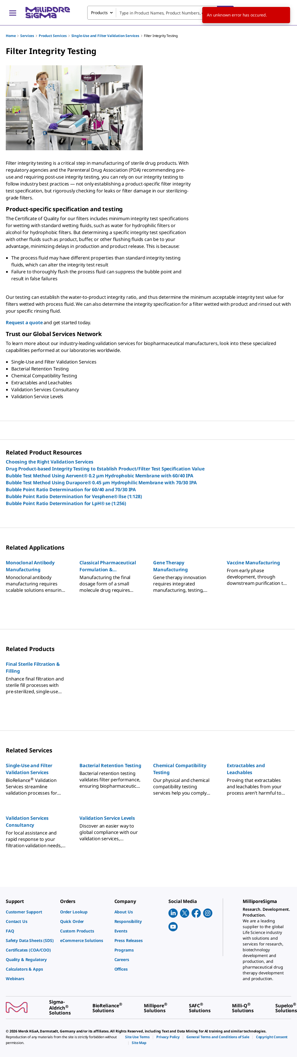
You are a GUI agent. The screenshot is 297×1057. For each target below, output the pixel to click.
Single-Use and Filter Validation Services (105, 35)
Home (11, 35)
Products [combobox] (99, 12)
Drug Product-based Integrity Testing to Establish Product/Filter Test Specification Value (105, 469)
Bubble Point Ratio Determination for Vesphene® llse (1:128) (74, 496)
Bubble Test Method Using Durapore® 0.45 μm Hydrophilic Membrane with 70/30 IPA (101, 482)
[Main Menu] (12, 13)
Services (27, 35)
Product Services (52, 35)
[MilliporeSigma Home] (47, 12)
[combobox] (160, 13)
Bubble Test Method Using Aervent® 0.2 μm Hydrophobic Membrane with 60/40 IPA (99, 475)
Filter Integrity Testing (161, 35)
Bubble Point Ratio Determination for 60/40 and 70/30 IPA (71, 489)
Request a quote (24, 322)
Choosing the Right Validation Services (49, 462)
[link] (30, 912)
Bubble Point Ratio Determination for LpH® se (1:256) (66, 503)
